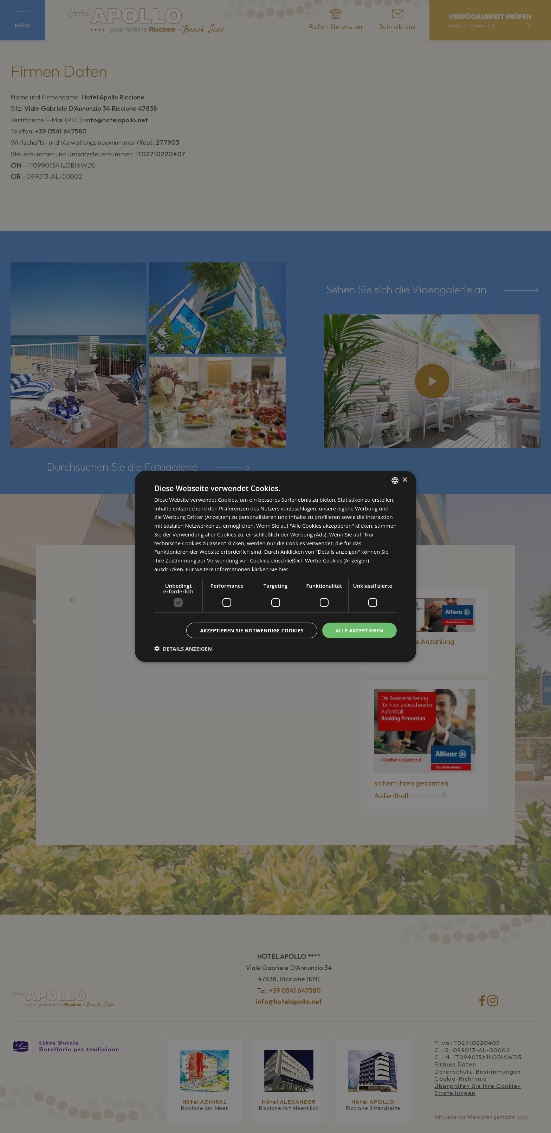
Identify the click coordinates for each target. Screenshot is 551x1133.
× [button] (404, 480)
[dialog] (275, 566)
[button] (183, 648)
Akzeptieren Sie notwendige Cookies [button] (252, 630)
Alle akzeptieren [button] (359, 630)
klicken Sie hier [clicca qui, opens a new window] (270, 568)
